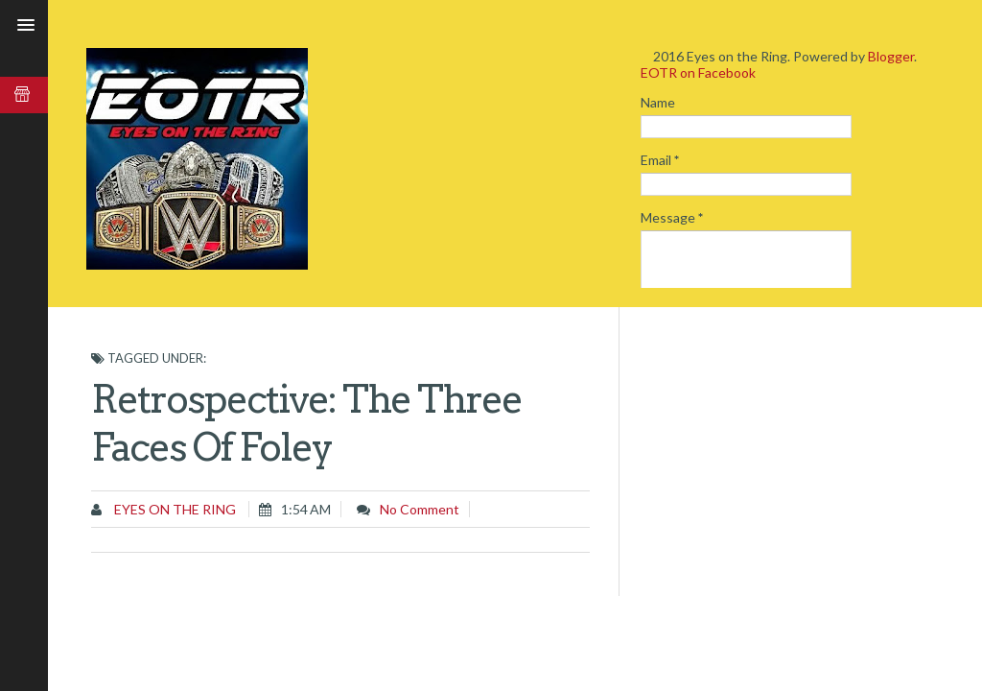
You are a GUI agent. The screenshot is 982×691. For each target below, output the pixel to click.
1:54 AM (306, 509)
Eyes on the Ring (173, 509)
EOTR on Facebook (698, 72)
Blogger (891, 56)
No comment (419, 509)
